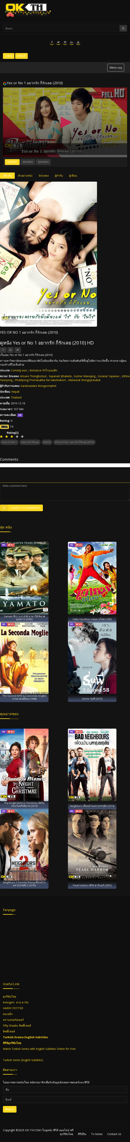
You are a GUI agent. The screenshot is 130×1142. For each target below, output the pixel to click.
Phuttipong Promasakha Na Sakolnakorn (40, 380)
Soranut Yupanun (108, 376)
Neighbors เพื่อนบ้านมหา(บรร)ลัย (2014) (92, 806)
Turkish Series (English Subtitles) (23, 1060)
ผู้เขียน (73, 175)
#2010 (46, 442)
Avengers (9, 1002)
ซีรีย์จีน (82, 1134)
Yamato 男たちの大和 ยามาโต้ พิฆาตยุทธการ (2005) (24, 618)
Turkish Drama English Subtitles (25, 1037)
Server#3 (43, 162)
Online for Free (66, 1049)
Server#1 (12, 162)
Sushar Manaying (84, 376)
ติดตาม (9, 1109)
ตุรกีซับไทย (9, 996)
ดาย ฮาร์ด (22, 1002)
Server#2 (28, 162)
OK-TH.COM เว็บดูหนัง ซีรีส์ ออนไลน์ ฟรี (49, 1130)
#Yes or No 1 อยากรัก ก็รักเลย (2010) (74, 442)
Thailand (16, 397)
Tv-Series (97, 1134)
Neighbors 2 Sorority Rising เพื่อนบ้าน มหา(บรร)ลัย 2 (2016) (24, 884)
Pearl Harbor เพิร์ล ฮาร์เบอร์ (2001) (92, 885)
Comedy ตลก (19, 370)
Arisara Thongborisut (33, 376)
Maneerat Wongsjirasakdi (84, 380)
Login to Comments (20, 508)
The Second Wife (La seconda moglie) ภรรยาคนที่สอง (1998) (24, 697)
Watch (7, 1049)
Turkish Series (20, 1049)
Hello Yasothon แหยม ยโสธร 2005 (92, 619)
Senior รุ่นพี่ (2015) (92, 698)
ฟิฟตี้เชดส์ (25, 1025)
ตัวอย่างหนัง (25, 175)
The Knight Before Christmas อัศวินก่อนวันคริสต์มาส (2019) (24, 804)
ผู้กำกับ (59, 175)
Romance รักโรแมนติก (43, 370)
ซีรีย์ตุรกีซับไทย (12, 1043)
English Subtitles (46, 1049)
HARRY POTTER (13, 1008)
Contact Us (114, 1134)
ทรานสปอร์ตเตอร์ (13, 1020)
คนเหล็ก (8, 1014)
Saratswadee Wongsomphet (38, 386)
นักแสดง (44, 175)
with (32, 1049)
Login (8, 56)
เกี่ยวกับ (7, 175)
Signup (21, 56)
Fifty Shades (10, 1025)
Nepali (15, 391)
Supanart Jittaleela (60, 376)
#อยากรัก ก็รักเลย (30, 442)
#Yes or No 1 (9, 442)
